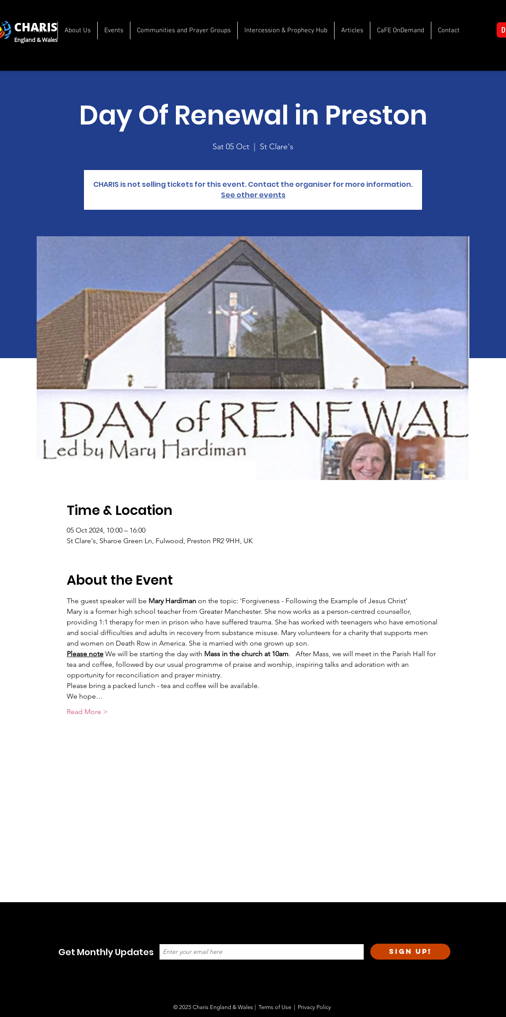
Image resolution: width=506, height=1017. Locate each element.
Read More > (87, 711)
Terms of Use (275, 1007)
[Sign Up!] (410, 952)
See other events (253, 195)
